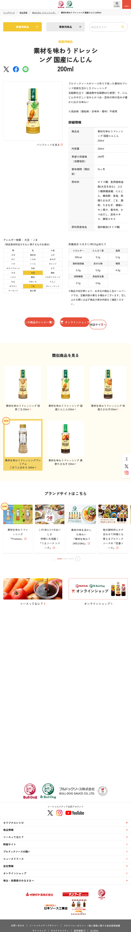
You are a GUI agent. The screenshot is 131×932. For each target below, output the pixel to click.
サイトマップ (39, 930)
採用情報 (78, 930)
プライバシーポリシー (75, 926)
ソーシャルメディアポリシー (44, 926)
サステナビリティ (60, 930)
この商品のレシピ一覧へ (39, 322)
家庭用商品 (22, 27)
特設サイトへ (65, 337)
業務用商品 (65, 27)
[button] (59, 701)
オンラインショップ (95, 322)
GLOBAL (94, 930)
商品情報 (23, 13)
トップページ (9, 13)
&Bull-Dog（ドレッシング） (44, 13)
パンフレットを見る (48, 145)
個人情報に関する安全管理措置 (104, 926)
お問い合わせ (17, 926)
